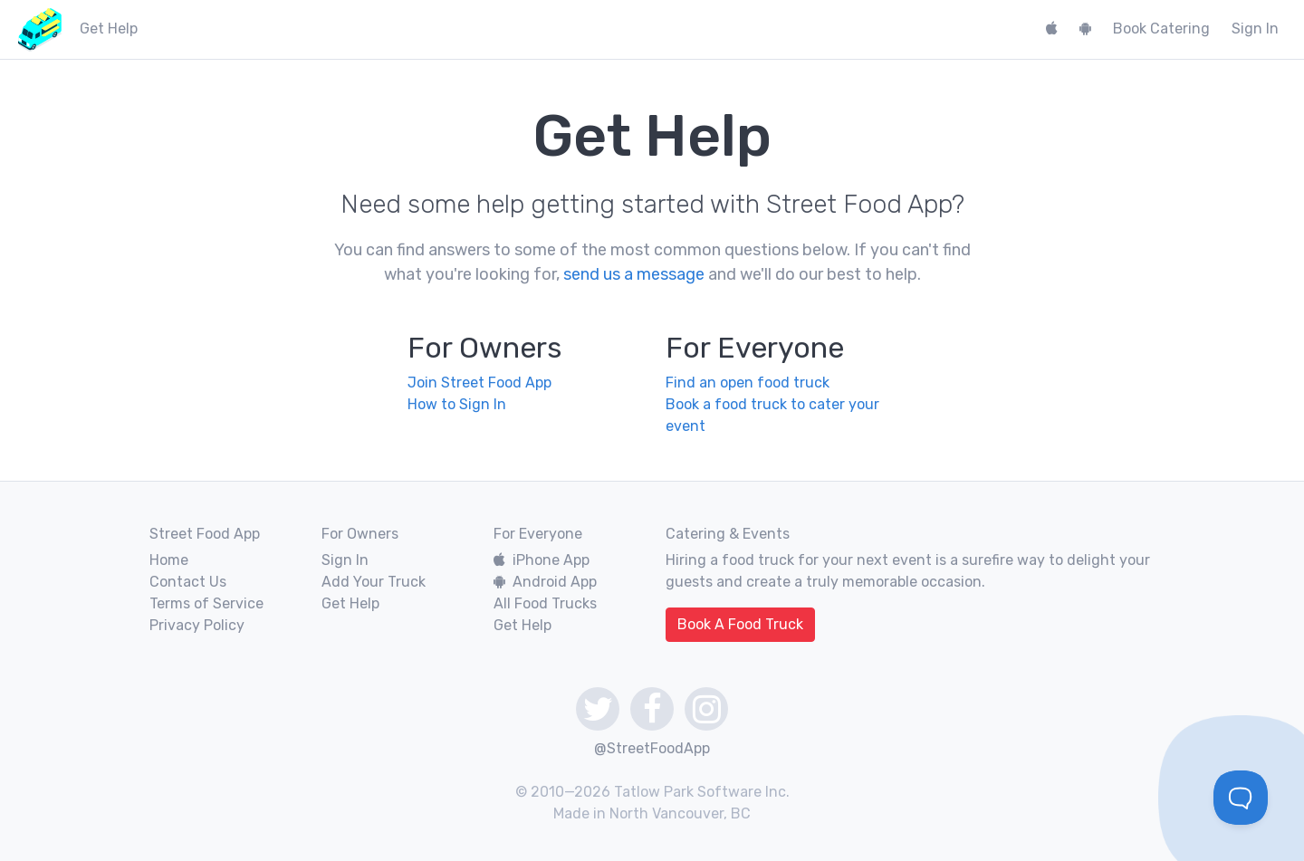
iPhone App (542, 560)
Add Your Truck (373, 581)
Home (168, 560)
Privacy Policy (196, 625)
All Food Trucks (545, 603)
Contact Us (187, 581)
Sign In (1255, 28)
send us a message (634, 274)
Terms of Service (206, 603)
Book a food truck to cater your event (772, 415)
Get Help (350, 603)
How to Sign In (457, 404)
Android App (545, 581)
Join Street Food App (479, 382)
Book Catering (1161, 28)
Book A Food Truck (740, 624)
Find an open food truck (747, 382)
